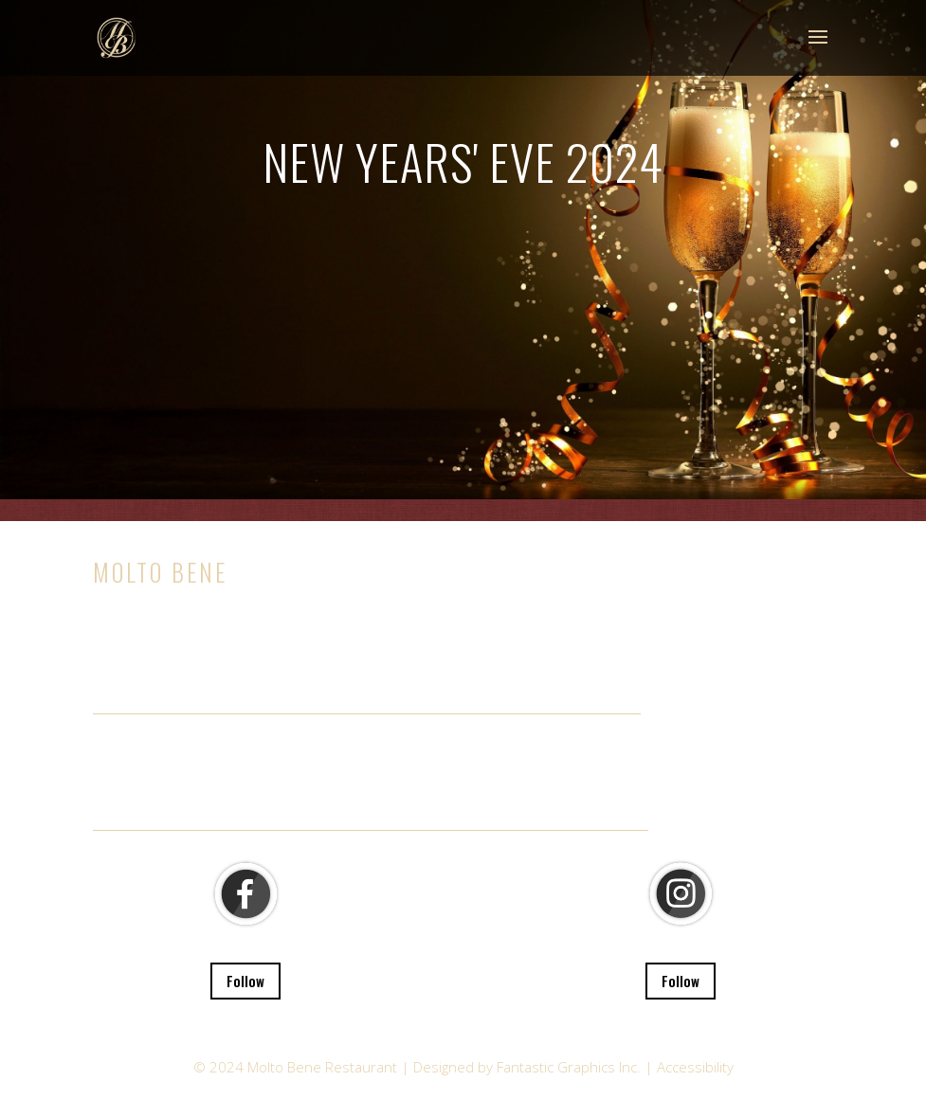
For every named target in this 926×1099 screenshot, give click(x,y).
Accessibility (695, 1066)
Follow (245, 980)
